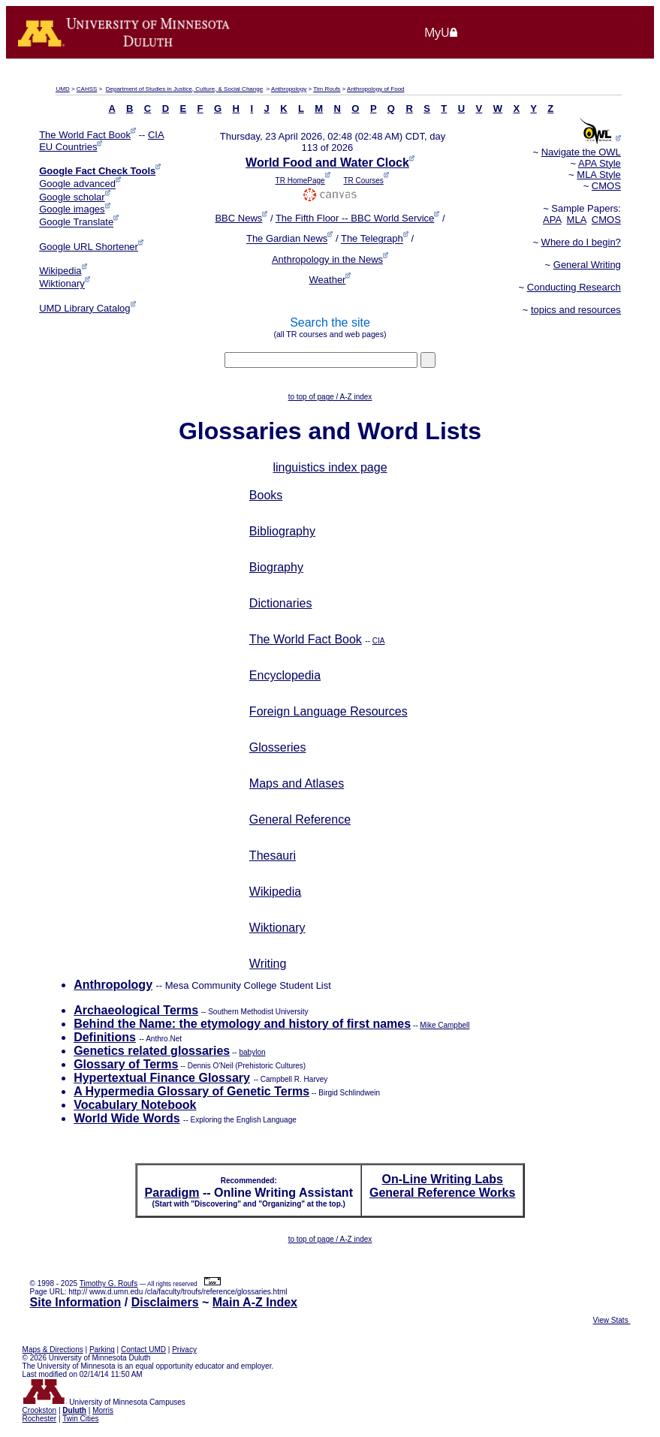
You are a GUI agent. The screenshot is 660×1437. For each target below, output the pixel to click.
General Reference (300, 819)
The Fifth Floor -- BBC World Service (355, 218)
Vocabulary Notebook (135, 1104)
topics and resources (576, 309)
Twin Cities (80, 1418)
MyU (441, 32)
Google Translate (76, 222)
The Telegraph (372, 239)
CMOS (606, 185)
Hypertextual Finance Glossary (162, 1077)
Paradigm (172, 1192)
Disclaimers (165, 1302)
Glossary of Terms (126, 1064)
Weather (327, 279)
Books (265, 495)
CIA (156, 134)
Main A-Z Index (254, 1302)
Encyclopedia (285, 675)
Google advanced (77, 184)
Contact (143, 1349)
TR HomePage (300, 180)
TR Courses (363, 180)
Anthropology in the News (327, 259)
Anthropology (288, 89)
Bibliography (282, 531)
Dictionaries (280, 603)
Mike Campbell (444, 1025)
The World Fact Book (85, 134)
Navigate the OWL (581, 152)
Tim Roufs (326, 89)
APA (552, 219)
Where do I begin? (581, 242)
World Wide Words (126, 1118)
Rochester (40, 1418)
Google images (71, 209)
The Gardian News (286, 239)
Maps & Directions (53, 1349)
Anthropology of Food (376, 89)
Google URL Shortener (88, 246)
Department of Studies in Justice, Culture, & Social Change (184, 89)
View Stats (612, 1320)
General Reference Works (442, 1192)
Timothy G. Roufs (108, 1283)
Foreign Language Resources (328, 711)
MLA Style (599, 174)
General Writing (587, 264)
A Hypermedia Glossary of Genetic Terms (191, 1091)
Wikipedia (60, 270)
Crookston (40, 1410)
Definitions (105, 1037)
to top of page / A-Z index (330, 397)
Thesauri (272, 855)
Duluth (74, 1410)
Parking (102, 1349)
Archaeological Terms (136, 1010)
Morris (102, 1410)
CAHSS (87, 89)
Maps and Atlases (296, 783)
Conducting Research (574, 287)
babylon (252, 1052)
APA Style (599, 163)
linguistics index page (330, 467)
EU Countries (68, 146)
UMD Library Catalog (84, 308)
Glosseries (277, 747)
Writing (268, 963)
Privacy (184, 1349)
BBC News (238, 218)
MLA (576, 219)
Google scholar (71, 197)
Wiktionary (62, 284)
